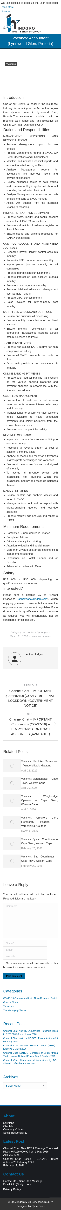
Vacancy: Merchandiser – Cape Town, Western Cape (39, 780)
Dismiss (5, 11)
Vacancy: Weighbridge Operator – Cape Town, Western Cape (39, 800)
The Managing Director (14, 1010)
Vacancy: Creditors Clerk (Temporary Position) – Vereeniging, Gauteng (39, 821)
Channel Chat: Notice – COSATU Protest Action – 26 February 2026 (30, 1040)
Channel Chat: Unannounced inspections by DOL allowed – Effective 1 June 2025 (30, 1062)
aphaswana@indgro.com (32, 599)
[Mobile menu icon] (54, 24)
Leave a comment (40, 636)
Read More (7, 7)
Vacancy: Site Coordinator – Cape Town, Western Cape (39, 858)
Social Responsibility (15, 1132)
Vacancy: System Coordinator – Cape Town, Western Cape (39, 841)
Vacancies (11, 64)
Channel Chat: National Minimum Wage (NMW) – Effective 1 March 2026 (30, 1047)
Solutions (8, 1123)
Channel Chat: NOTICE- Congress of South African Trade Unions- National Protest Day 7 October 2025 (30, 1054)
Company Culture (13, 1129)
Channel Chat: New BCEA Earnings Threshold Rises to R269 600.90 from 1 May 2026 (30, 1032)
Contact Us (9, 1181)
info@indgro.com (21, 1184)
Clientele (8, 1126)
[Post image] (12, 765)
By (42, 632)
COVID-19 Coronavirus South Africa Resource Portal (30, 998)
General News (10, 1002)
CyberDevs (38, 1206)
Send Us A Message (30, 1181)
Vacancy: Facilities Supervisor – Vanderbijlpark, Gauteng (39, 763)
